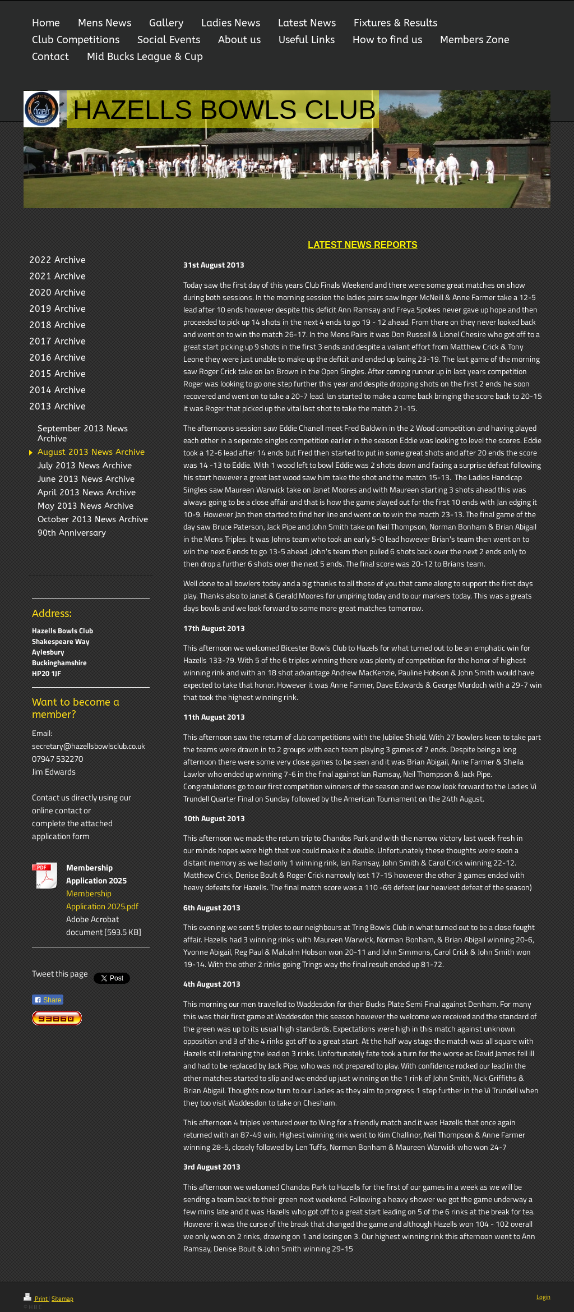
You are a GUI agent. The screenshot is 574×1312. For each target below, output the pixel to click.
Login (543, 1296)
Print (36, 1298)
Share (47, 1000)
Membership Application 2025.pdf (102, 900)
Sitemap (62, 1298)
